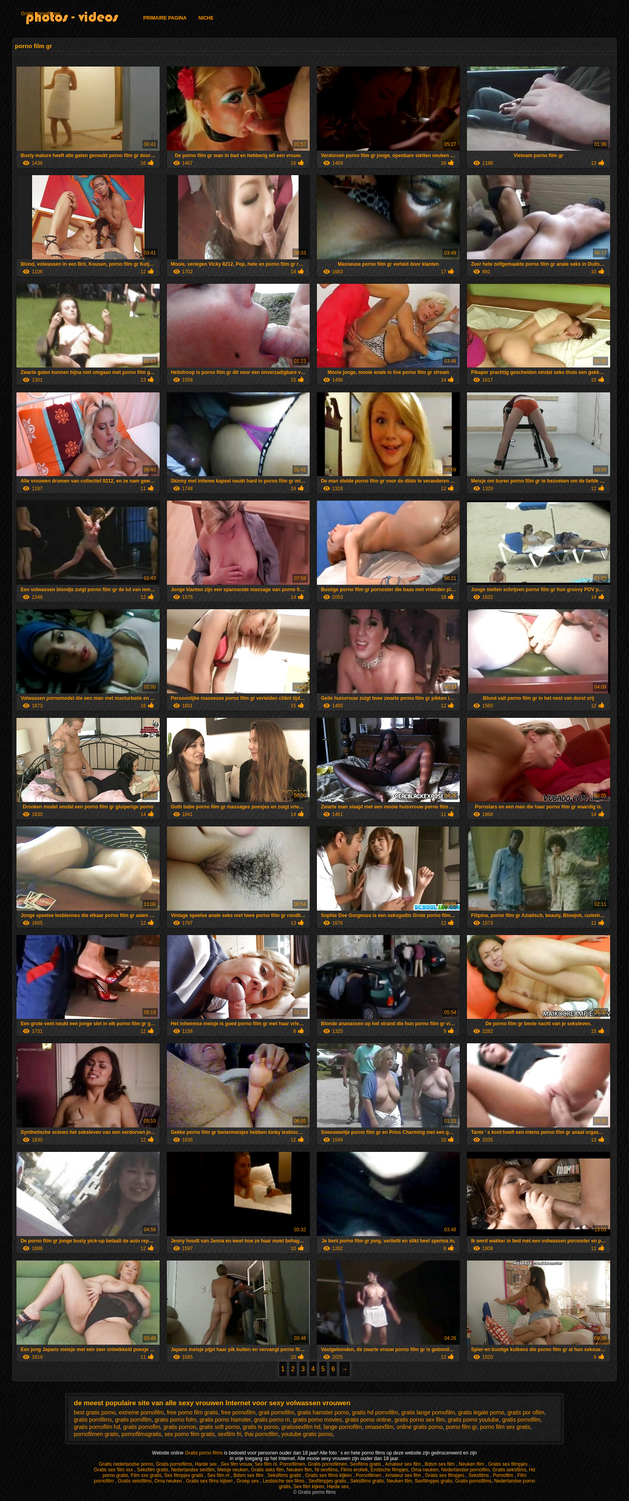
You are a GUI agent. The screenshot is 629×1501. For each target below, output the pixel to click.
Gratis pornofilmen (40, 13)
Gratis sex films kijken (329, 1475)
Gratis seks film (267, 1470)
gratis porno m (272, 1419)
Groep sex (248, 1481)
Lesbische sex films (284, 1481)
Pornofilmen (292, 1464)
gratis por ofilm (525, 1412)
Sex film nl (266, 1464)
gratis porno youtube (473, 1419)
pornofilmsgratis (141, 1434)
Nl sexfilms (326, 1470)
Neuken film (472, 1464)
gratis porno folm (176, 1419)
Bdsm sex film (440, 1464)
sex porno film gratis (189, 1434)
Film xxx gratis (146, 1475)
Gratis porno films (204, 1453)
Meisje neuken (232, 1470)
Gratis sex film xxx (114, 1470)
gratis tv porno (260, 1427)
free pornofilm (238, 1412)
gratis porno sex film (419, 1419)
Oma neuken (424, 1470)
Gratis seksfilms (509, 1470)
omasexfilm (379, 1427)
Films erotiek (354, 1470)
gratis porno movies (317, 1419)
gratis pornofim (141, 1427)
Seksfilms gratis (285, 1475)
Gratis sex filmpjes (508, 1464)
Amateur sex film (403, 1464)
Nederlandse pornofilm (465, 1470)
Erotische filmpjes (389, 1470)
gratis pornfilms (93, 1419)
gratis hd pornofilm (375, 1412)
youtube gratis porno (307, 1434)
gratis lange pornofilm (428, 1412)
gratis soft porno (219, 1427)
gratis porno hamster (225, 1419)
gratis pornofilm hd (97, 1427)
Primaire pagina (165, 18)
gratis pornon (179, 1427)
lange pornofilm (343, 1427)
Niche (206, 18)
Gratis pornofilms (174, 1464)
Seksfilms (479, 1475)
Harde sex (206, 1464)
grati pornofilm (276, 1412)
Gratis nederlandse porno (126, 1464)
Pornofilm (504, 1475)
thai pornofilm (261, 1434)
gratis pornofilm (521, 1419)
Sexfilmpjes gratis (327, 1481)
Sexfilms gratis (366, 1464)
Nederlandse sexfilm (193, 1470)
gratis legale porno (481, 1412)
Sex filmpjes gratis (184, 1475)
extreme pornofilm (141, 1412)
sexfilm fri (229, 1434)
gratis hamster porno (323, 1412)
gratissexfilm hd (301, 1427)
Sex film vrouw (236, 1464)
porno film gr (461, 1427)
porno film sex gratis (505, 1427)
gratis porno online (368, 1419)
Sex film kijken (308, 1486)
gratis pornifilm (133, 1419)
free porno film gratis (192, 1412)
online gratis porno (420, 1427)
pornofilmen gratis (96, 1434)
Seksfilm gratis (152, 1470)
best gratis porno (95, 1412)
